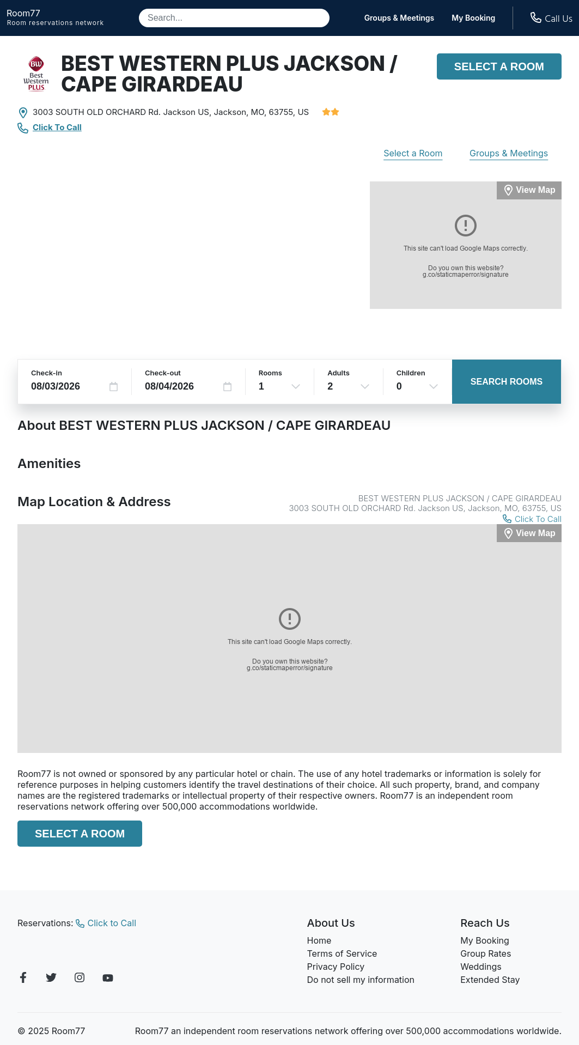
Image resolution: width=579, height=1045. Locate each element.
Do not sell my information (361, 979)
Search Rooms (507, 381)
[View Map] (529, 533)
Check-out (163, 372)
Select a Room (499, 66)
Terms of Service (342, 953)
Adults (338, 372)
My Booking (473, 18)
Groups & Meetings (399, 18)
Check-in (46, 372)
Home (319, 940)
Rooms (270, 372)
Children (411, 372)
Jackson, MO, (240, 112)
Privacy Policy (336, 966)
